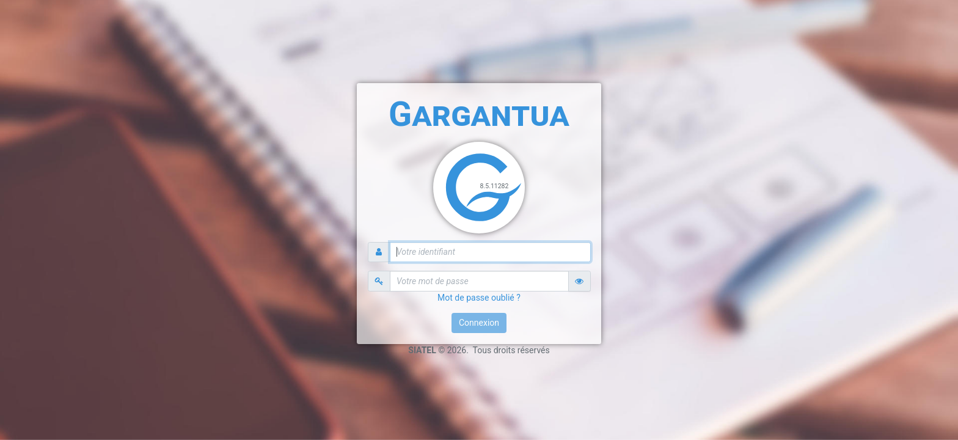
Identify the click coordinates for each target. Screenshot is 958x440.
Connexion (479, 323)
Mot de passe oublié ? (479, 297)
